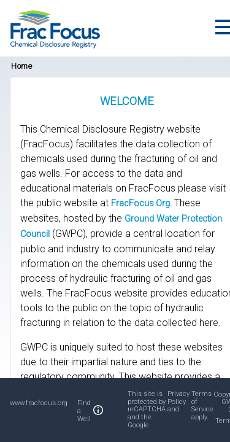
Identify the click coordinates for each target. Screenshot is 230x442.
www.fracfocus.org (38, 403)
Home (21, 66)
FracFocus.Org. (141, 203)
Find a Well (84, 411)
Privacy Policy (178, 398)
